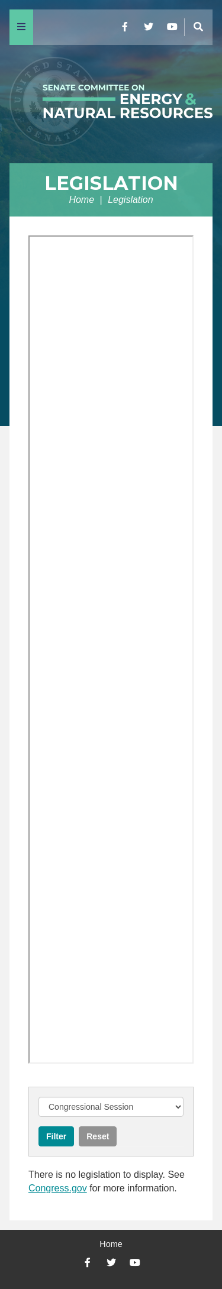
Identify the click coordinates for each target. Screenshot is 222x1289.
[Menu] (21, 27)
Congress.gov (57, 1188)
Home (81, 200)
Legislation (111, 183)
